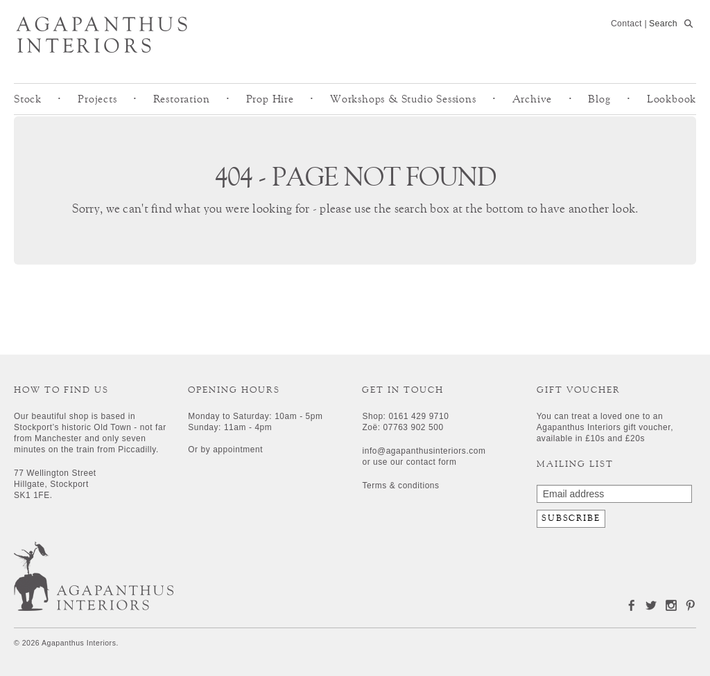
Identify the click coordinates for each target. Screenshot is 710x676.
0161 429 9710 (418, 416)
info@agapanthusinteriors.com (423, 451)
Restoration (181, 99)
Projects (97, 99)
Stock (28, 99)
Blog (599, 99)
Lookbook (671, 99)
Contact (626, 23)
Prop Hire (270, 99)
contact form (431, 462)
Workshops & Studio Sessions (403, 99)
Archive (532, 99)
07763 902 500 (413, 427)
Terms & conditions (400, 485)
